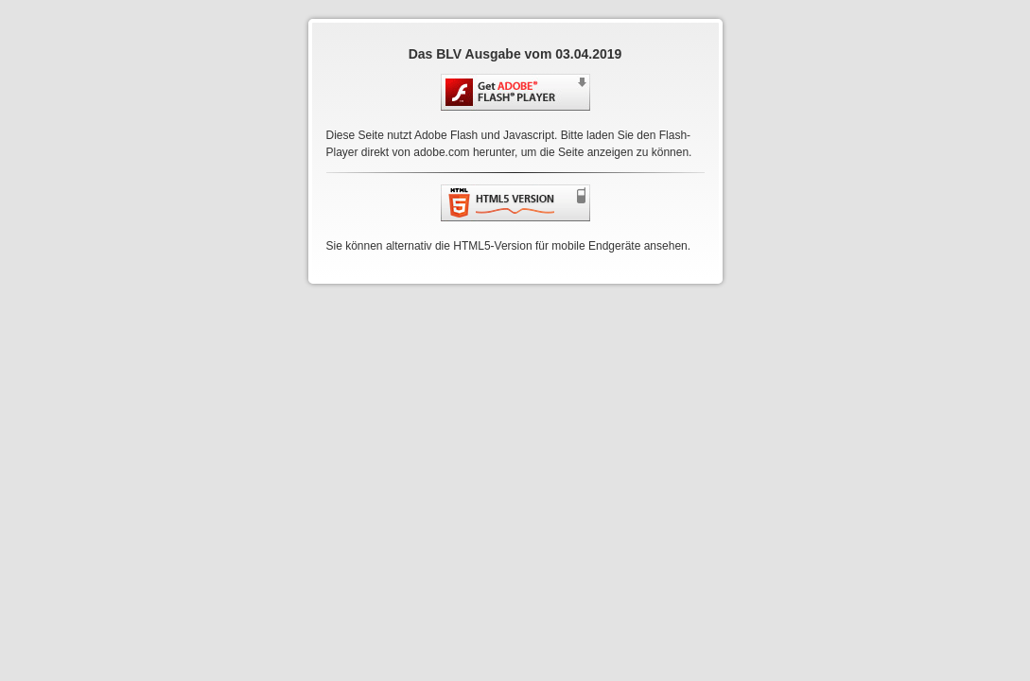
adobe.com (441, 152)
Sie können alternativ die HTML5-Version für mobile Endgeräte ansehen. (508, 246)
